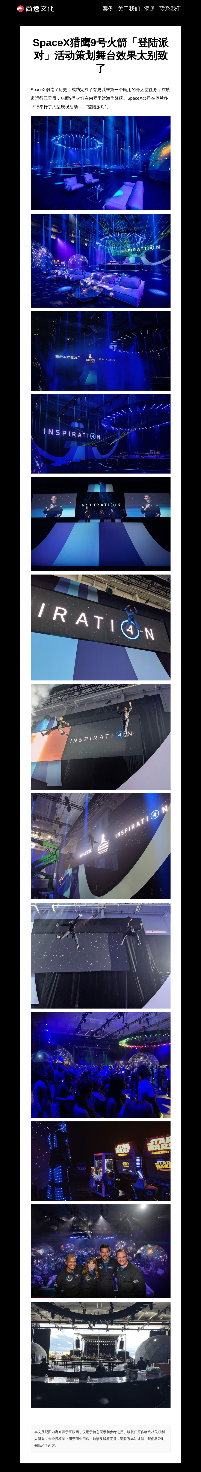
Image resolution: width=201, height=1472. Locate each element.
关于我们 (129, 8)
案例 (108, 8)
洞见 (149, 8)
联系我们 (170, 8)
